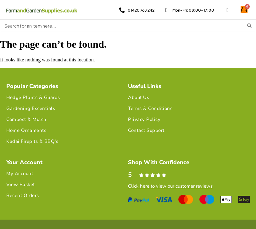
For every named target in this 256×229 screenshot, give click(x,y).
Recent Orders (22, 195)
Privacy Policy (144, 119)
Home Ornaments (26, 130)
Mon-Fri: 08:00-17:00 (193, 10)
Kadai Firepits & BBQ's (32, 141)
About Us (138, 97)
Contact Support (146, 130)
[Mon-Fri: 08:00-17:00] (166, 10)
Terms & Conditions (150, 108)
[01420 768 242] (122, 10)
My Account (19, 173)
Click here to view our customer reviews (170, 186)
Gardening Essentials (30, 108)
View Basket (20, 184)
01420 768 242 (141, 10)
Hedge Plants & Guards (33, 97)
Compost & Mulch (26, 119)
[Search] (249, 26)
